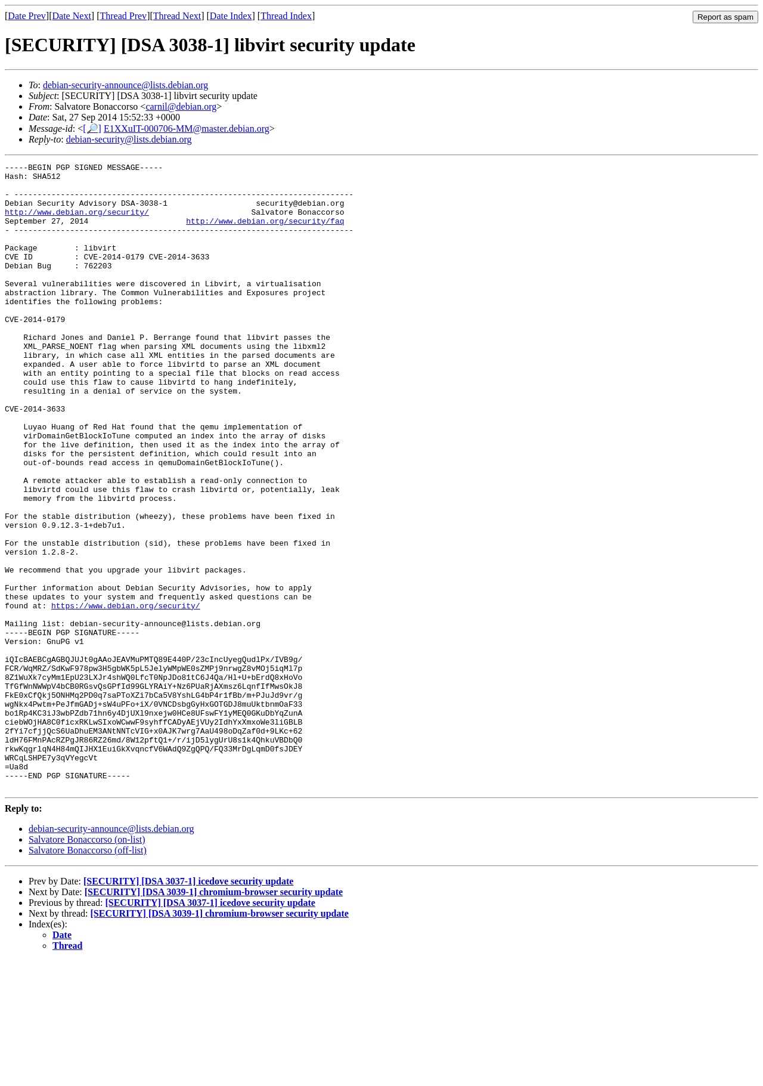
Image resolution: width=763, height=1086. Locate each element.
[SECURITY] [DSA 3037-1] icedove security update (188, 1006)
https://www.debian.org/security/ (125, 694)
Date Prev (27, 16)
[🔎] (92, 128)
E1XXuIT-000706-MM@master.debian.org (186, 128)
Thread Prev (123, 16)
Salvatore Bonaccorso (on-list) (87, 965)
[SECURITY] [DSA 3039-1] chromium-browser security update (214, 1017)
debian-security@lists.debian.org (129, 139)
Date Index (231, 16)
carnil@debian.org (180, 106)
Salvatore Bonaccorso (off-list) (88, 975)
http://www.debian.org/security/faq (265, 233)
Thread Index (286, 16)
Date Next (71, 16)
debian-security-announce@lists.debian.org (125, 85)
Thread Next (177, 16)
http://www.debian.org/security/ (77, 222)
